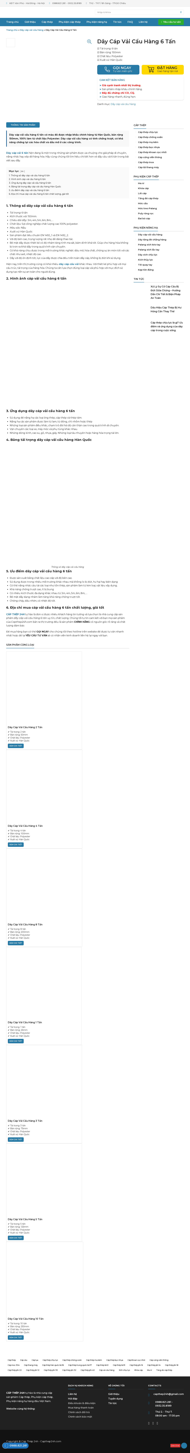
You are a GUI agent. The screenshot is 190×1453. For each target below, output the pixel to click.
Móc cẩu (159, 203)
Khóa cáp (159, 188)
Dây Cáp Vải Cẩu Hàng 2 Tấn (25, 727)
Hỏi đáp (72, 1398)
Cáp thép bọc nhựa (159, 147)
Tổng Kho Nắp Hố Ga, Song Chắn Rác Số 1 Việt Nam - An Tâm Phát (159, 357)
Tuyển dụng (115, 1398)
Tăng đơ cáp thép (159, 198)
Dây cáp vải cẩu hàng (31, 30)
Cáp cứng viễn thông (159, 157)
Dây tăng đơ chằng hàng (159, 239)
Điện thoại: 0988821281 (118, 70)
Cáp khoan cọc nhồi (159, 152)
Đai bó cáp (159, 218)
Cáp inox (159, 162)
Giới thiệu (113, 1394)
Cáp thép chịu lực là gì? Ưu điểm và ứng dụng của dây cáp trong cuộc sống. (167, 326)
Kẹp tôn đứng (159, 270)
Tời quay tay (159, 265)
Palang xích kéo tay (159, 244)
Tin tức (112, 1403)
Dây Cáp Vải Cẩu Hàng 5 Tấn (25, 1219)
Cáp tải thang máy (159, 167)
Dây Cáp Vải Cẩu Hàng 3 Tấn (25, 1120)
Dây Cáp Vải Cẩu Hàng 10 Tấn (26, 1318)
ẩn (22, 171)
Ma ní (159, 183)
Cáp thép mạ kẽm (159, 142)
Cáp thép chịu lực (159, 132)
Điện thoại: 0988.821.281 (15, 1446)
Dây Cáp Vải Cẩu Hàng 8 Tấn (25, 924)
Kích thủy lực (159, 260)
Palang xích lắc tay (159, 249)
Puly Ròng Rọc (159, 213)
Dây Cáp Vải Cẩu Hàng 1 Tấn (25, 1022)
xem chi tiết (15, 746)
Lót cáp (159, 193)
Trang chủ (18, 12)
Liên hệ (72, 1394)
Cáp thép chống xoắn (159, 137)
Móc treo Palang (159, 208)
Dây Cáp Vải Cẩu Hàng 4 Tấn (25, 826)
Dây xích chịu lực (159, 255)
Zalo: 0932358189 (178, 1446)
